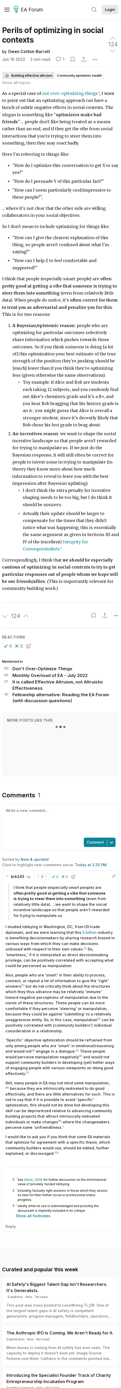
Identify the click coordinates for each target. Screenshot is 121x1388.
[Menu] (7, 9)
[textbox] (59, 820)
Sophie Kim (15, 1339)
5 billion (89, 932)
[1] (85, 948)
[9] (60, 1120)
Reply (10, 1226)
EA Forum (29, 9)
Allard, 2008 (33, 1180)
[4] (33, 1050)
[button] (8, 646)
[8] (7, 1087)
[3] (99, 1018)
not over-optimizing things (70, 93)
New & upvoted (35, 859)
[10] (57, 1152)
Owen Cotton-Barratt (29, 51)
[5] (77, 1050)
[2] (23, 985)
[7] (27, 1072)
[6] (80, 1055)
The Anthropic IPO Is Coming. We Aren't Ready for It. (59, 1332)
